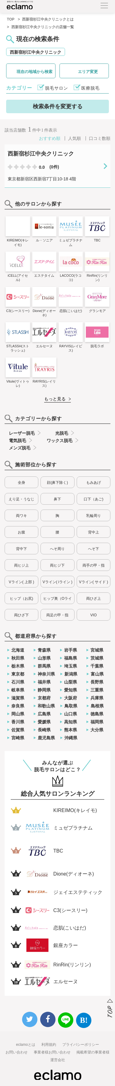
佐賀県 (17, 729)
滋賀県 (17, 697)
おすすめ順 (49, 138)
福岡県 (96, 721)
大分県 (96, 729)
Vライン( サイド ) (93, 582)
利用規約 (48, 1044)
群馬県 (44, 666)
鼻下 (57, 499)
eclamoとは (25, 1044)
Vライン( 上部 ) (21, 582)
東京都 (17, 674)
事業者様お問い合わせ (52, 1052)
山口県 (70, 713)
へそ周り (57, 549)
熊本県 (70, 729)
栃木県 (17, 666)
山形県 (44, 658)
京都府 (44, 697)
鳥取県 (70, 705)
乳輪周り (93, 516)
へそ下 (93, 549)
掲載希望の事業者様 (92, 1052)
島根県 (97, 705)
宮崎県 (17, 737)
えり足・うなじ (21, 499)
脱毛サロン (56, 88)
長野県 (96, 682)
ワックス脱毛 (59, 440)
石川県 (17, 682)
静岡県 (44, 689)
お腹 (21, 532)
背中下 (21, 549)
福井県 (44, 682)
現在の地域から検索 (34, 71)
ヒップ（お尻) (21, 598)
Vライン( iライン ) (57, 582)
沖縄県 (70, 737)
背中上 (93, 532)
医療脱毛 (90, 88)
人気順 (74, 138)
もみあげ (93, 482)
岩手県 (70, 650)
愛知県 (70, 689)
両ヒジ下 (57, 565)
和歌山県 (46, 705)
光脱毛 (61, 433)
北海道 (17, 650)
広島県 (44, 713)
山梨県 (70, 682)
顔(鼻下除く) (57, 482)
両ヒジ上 (21, 565)
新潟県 (70, 674)
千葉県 (96, 666)
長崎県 (44, 729)
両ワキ (21, 516)
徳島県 (96, 713)
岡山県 (17, 713)
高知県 (70, 721)
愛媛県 (44, 721)
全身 (21, 482)
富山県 (97, 674)
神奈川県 (46, 674)
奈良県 (17, 705)
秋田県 (17, 658)
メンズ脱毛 (19, 447)
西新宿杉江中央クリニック (35, 52)
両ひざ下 (21, 615)
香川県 (17, 721)
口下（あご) (93, 499)
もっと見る (55, 398)
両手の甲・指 (93, 565)
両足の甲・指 (57, 615)
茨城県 (96, 658)
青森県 (44, 650)
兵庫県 (96, 697)
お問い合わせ (17, 1052)
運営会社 (57, 1060)
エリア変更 (88, 71)
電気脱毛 (17, 440)
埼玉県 (70, 666)
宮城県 (96, 650)
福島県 (70, 658)
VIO (93, 615)
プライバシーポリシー (80, 1044)
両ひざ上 (93, 598)
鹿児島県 (46, 737)
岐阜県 (17, 689)
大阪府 (70, 697)
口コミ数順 (99, 138)
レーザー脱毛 (22, 433)
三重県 (96, 689)
